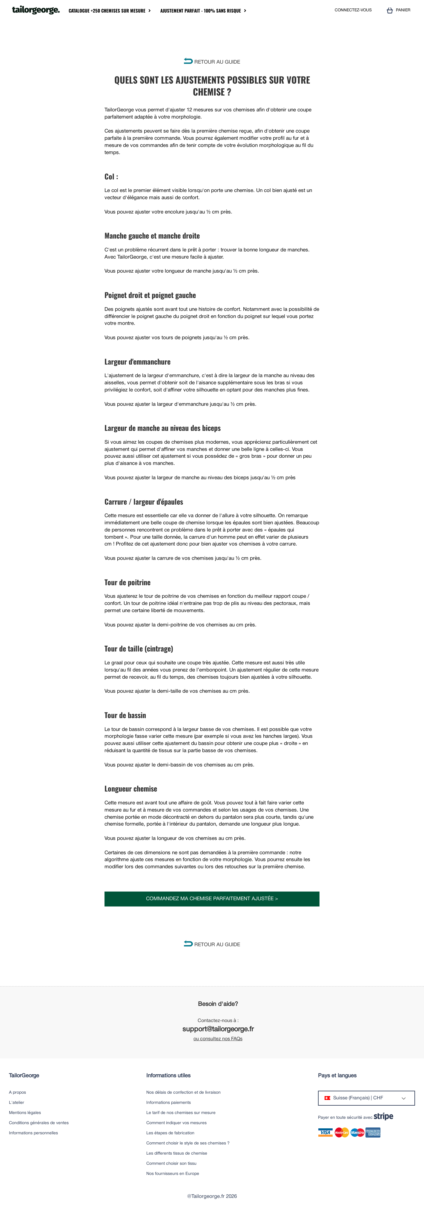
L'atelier (16, 1103)
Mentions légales (25, 1113)
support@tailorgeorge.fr (218, 1030)
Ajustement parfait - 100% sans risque (200, 10)
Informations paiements (168, 1103)
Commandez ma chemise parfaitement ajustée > (212, 899)
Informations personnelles (33, 1133)
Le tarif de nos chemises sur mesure (181, 1113)
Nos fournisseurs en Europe (172, 1174)
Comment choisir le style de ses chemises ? (188, 1143)
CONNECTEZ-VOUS (353, 10)
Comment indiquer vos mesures (176, 1123)
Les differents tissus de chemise (176, 1153)
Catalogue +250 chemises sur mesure (107, 10)
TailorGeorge (24, 1075)
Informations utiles (168, 1075)
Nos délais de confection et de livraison (183, 1093)
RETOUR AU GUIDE (212, 62)
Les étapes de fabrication (170, 1133)
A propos (17, 1093)
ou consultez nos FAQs (217, 1039)
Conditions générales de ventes (39, 1123)
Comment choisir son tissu (171, 1164)
